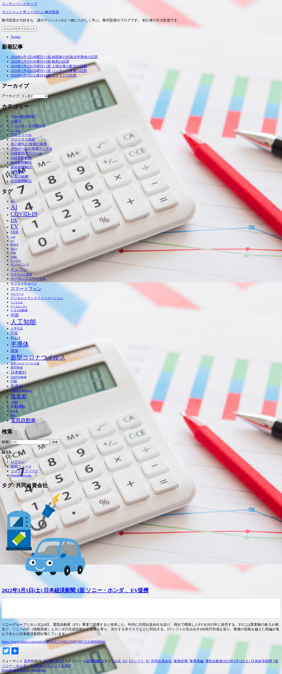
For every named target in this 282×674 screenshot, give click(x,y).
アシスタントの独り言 (28, 125)
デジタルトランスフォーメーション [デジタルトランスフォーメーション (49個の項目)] (37, 298)
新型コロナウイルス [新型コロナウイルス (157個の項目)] (38, 357)
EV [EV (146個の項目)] (15, 226)
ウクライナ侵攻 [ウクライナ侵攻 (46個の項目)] (21, 274)
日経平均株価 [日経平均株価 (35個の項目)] (18, 377)
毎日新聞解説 (21, 162)
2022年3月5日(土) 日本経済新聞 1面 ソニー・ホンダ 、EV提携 (75, 590)
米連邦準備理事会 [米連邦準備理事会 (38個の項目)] (21, 390)
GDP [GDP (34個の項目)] (13, 237)
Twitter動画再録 (23, 116)
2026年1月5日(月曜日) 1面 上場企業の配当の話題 (49, 66)
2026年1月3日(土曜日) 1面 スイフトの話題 (43, 75)
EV (125, 661)
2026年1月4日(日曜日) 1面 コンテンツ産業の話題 (49, 71)
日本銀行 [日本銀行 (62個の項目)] (18, 372)
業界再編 (196, 661)
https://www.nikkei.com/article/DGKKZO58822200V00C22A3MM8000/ (54, 642)
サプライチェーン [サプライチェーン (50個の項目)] (24, 283)
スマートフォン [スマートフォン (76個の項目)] (26, 288)
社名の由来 (19, 176)
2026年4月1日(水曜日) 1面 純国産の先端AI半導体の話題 (54, 57)
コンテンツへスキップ (19, 4)
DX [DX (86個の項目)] (14, 220)
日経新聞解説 (21, 158)
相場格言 (18, 172)
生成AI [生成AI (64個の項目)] (17, 386)
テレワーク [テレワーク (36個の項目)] (17, 293)
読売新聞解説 (21, 181)
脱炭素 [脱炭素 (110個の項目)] (18, 396)
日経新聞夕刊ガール (26, 153)
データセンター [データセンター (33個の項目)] (19, 306)
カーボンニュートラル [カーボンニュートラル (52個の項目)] (28, 278)
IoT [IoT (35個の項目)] (12, 241)
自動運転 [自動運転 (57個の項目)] (18, 406)
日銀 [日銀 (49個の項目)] (14, 381)
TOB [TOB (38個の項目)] (13, 252)
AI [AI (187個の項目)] (14, 206)
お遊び (16, 121)
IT (147, 661)
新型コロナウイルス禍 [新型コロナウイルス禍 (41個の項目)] (25, 363)
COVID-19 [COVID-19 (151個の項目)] (24, 214)
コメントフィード (25, 471)
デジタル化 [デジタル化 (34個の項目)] (17, 302)
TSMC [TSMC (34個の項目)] (14, 256)
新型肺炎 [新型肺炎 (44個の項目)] (17, 367)
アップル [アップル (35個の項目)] (16, 260)
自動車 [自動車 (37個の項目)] (15, 402)
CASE (116, 661)
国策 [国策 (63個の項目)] (15, 351)
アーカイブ (10, 96)
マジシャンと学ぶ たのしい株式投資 (30, 12)
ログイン (18, 462)
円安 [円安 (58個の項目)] (14, 333)
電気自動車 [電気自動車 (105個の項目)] (23, 420)
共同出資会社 (161, 661)
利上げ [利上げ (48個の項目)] (15, 338)
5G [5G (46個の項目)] (13, 201)
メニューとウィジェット (19, 28)
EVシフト (136, 661)
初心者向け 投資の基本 (29, 144)
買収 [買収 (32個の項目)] (13, 415)
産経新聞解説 (21, 167)
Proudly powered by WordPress (24, 670)
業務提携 (181, 661)
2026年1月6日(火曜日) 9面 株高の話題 (40, 61)
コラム (16, 130)
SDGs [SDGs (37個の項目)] (14, 248)
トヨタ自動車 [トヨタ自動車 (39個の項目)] (19, 310)
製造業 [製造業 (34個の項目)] (14, 411)
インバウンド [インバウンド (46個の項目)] (20, 264)
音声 (27, 661)
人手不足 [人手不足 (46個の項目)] (17, 328)
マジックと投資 (23, 139)
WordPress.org (21, 475)
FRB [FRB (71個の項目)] (15, 232)
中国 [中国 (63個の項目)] (15, 315)
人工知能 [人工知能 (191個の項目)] (23, 321)
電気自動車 (214, 661)
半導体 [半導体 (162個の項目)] (20, 344)
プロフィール (21, 135)
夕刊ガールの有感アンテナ (32, 148)
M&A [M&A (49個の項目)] (15, 244)
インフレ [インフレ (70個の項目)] (19, 269)
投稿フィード (21, 466)
